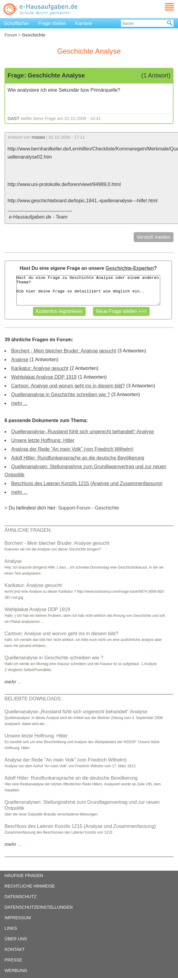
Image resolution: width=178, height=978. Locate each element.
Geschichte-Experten (130, 268)
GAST (13, 118)
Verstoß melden (153, 237)
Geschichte (107, 507)
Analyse (19, 359)
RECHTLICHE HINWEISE (30, 886)
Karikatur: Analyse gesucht (39, 368)
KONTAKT (15, 949)
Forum (11, 35)
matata (38, 137)
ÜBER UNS (16, 938)
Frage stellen (52, 23)
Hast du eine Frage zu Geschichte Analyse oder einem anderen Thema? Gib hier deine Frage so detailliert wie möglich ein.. (88, 290)
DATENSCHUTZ (21, 896)
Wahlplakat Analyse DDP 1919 (44, 377)
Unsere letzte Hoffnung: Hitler (43, 440)
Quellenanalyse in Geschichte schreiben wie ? (60, 394)
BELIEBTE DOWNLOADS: (33, 698)
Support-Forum (74, 507)
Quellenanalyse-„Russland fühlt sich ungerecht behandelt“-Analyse (82, 431)
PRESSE (13, 959)
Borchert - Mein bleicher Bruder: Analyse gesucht (63, 350)
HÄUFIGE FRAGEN (24, 875)
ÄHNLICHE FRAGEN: (28, 530)
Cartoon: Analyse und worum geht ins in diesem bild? (68, 385)
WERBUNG (16, 970)
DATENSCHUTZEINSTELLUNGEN (39, 907)
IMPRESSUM (18, 917)
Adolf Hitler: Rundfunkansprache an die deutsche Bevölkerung (77, 457)
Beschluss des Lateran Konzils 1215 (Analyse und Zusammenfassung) (87, 483)
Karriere (83, 23)
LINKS (11, 928)
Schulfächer (16, 23)
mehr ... (19, 403)
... (13, 681)
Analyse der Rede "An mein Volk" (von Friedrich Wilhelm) (72, 449)
